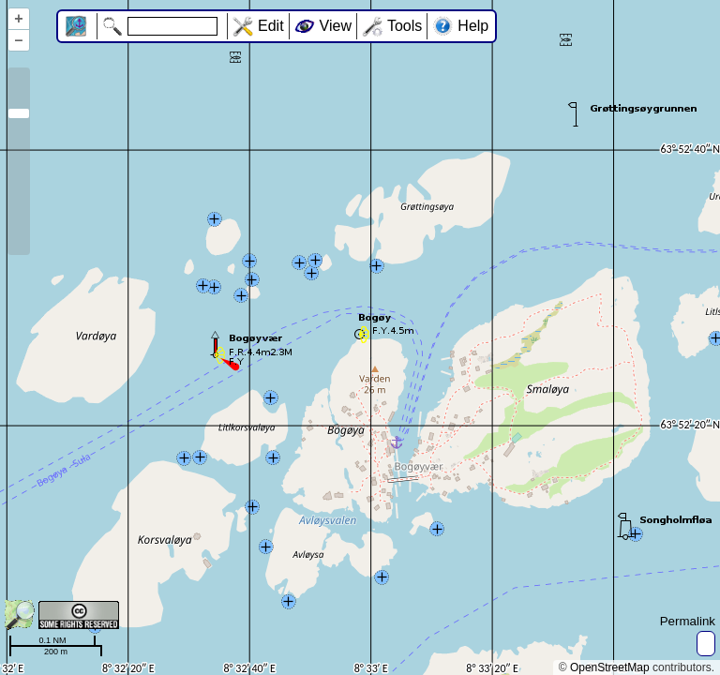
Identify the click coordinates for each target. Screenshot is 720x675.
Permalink (687, 621)
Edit (271, 26)
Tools (404, 26)
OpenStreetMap (610, 667)
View (336, 26)
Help (473, 26)
